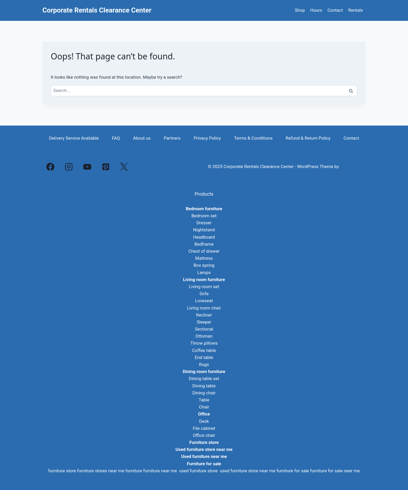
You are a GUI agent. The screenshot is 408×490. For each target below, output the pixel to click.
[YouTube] (87, 167)
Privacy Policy (207, 138)
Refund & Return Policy (308, 138)
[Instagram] (69, 167)
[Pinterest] (106, 167)
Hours (316, 10)
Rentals (355, 10)
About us (142, 138)
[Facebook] (50, 167)
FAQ (116, 138)
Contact (335, 10)
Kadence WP (352, 166)
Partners (172, 138)
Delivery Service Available (74, 138)
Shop (300, 10)
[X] (124, 167)
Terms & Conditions (253, 138)
